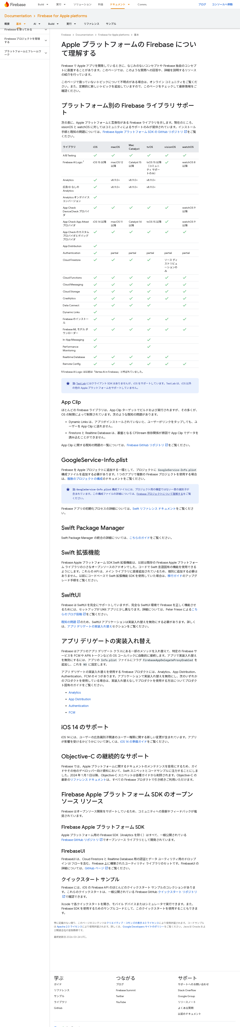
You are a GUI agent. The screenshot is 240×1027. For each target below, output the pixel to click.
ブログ (202, 4)
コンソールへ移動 (222, 4)
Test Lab (81, 383)
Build (41, 4)
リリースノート (187, 1002)
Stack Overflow (187, 990)
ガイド (58, 984)
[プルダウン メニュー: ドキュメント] (129, 4)
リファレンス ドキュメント (88, 780)
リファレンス (91, 23)
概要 (7, 23)
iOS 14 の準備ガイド (133, 742)
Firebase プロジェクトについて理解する (160, 494)
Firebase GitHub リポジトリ (145, 445)
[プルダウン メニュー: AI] (40, 23)
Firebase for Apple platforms (62, 16)
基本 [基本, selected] (18, 23)
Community (145, 4)
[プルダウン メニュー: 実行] (65, 4)
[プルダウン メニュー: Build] (48, 4)
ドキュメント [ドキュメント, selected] (117, 4)
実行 (58, 4)
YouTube (121, 1002)
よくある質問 (185, 1008)
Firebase (66, 34)
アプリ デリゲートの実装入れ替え (89, 626)
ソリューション (82, 4)
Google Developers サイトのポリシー (143, 926)
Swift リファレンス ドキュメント (154, 509)
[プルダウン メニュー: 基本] (25, 23)
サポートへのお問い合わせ (193, 984)
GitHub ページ (94, 868)
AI (35, 23)
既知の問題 (68, 622)
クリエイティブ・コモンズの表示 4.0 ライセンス (132, 923)
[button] (22, 29)
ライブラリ (60, 1002)
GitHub (58, 1008)
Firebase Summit (126, 990)
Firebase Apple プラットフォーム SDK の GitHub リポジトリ (143, 132)
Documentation (17, 16)
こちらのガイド (139, 538)
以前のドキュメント (189, 1014)
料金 (100, 4)
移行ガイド (175, 576)
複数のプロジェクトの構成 (85, 479)
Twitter (120, 996)
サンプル (111, 23)
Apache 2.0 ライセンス (69, 926)
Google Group (186, 996)
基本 (136, 34)
